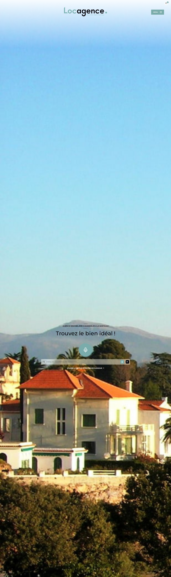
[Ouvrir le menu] (157, 12)
